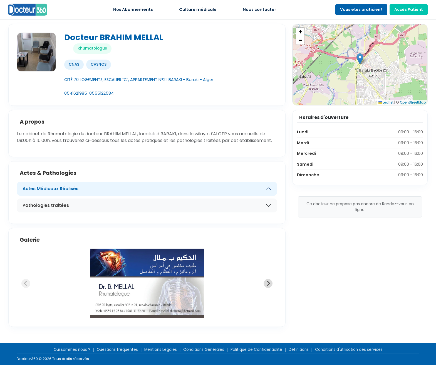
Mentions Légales (160, 349)
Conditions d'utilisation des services (349, 349)
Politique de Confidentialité (256, 349)
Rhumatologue (92, 48)
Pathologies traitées (46, 205)
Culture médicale (198, 9)
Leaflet (385, 102)
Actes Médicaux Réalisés (50, 188)
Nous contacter (259, 9)
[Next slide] (268, 283)
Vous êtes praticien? (361, 9)
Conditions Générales (203, 349)
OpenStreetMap (413, 102)
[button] (359, 59)
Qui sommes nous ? (72, 349)
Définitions (299, 349)
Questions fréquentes (117, 349)
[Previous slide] (25, 283)
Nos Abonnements (133, 9)
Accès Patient (408, 9)
